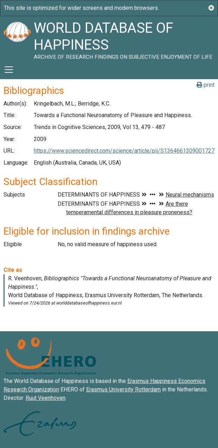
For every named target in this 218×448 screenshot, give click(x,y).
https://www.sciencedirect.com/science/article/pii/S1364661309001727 (124, 150)
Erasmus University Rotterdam (123, 389)
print (205, 85)
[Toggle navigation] (9, 69)
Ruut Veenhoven (45, 398)
